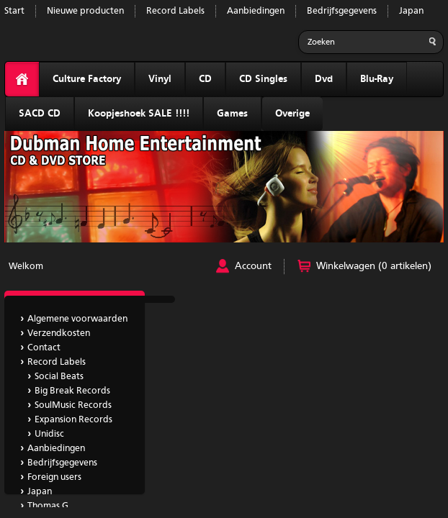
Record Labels (175, 11)
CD (205, 79)
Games (232, 114)
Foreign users (54, 477)
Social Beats (59, 376)
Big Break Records (72, 391)
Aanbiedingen (256, 11)
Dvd (324, 79)
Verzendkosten (58, 333)
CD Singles (263, 79)
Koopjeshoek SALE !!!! (138, 114)
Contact (44, 348)
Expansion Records (73, 419)
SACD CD (40, 114)
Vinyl (159, 79)
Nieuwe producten (85, 11)
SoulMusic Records (73, 405)
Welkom (26, 266)
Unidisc (49, 434)
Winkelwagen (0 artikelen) (373, 266)
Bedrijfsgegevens (342, 11)
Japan (411, 11)
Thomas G (47, 506)
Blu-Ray (376, 79)
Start (14, 11)
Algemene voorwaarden (77, 319)
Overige (292, 114)
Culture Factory (87, 79)
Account (253, 266)
